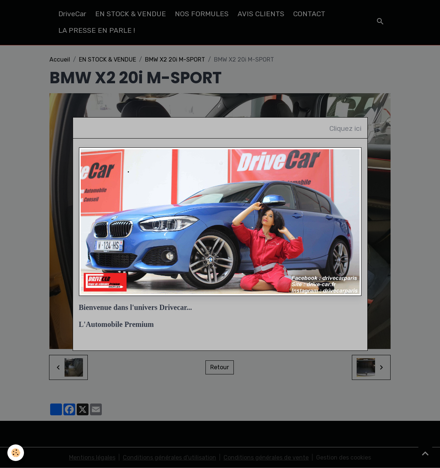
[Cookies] (15, 452)
